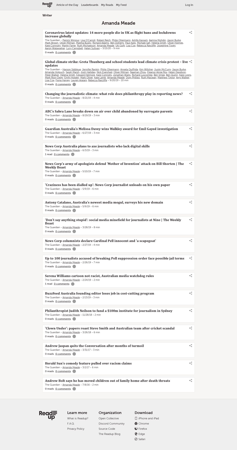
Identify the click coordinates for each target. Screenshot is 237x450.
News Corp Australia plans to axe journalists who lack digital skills (97, 146)
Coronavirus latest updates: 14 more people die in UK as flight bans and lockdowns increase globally (110, 34)
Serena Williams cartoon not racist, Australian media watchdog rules (99, 276)
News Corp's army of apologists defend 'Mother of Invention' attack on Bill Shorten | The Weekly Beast (114, 165)
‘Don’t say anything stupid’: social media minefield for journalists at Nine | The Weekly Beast (113, 221)
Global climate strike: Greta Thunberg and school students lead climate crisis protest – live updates (116, 63)
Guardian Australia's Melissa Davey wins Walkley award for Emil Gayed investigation (111, 129)
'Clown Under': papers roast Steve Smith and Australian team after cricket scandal (109, 328)
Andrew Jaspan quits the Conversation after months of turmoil (94, 346)
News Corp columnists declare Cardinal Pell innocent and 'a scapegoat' (100, 241)
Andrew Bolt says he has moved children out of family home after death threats (107, 381)
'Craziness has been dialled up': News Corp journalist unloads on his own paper (107, 185)
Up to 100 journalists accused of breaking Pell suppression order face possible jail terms (114, 258)
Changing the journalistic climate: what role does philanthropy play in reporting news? (114, 94)
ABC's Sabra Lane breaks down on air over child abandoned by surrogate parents (109, 111)
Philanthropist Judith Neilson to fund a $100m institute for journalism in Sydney (108, 311)
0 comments (63, 52)
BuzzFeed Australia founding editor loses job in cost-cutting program (99, 293)
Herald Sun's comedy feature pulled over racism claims (88, 363)
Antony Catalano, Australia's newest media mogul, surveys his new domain (104, 202)
